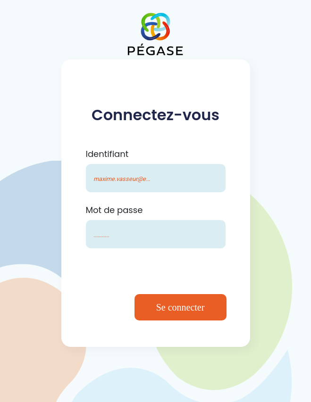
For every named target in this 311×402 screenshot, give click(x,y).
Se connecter (180, 307)
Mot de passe (114, 210)
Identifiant (107, 154)
